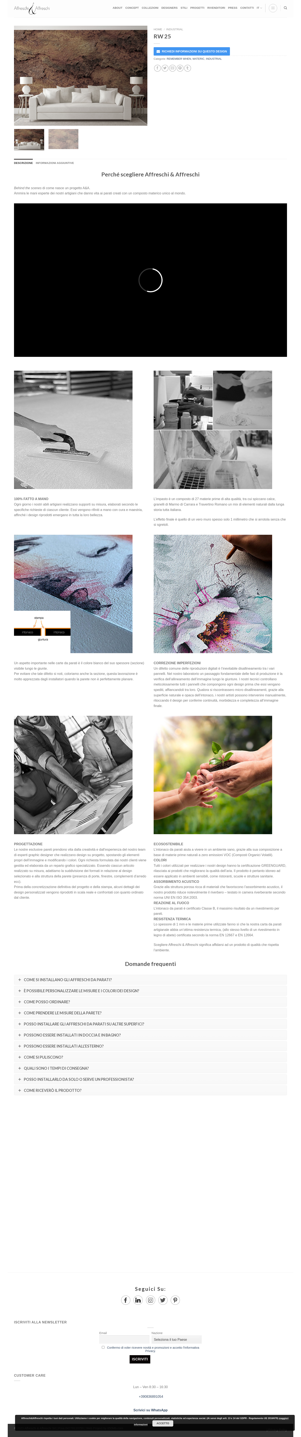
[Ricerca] (285, 8)
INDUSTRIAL (174, 29)
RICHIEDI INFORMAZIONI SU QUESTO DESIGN (194, 51)
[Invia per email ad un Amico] (172, 68)
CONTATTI (247, 7)
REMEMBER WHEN (179, 58)
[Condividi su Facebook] (157, 68)
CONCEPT (132, 7)
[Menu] (273, 8)
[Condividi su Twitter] (165, 68)
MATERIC (198, 58)
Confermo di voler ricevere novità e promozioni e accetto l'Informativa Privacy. (153, 1349)
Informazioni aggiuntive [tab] (55, 163)
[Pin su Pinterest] (180, 68)
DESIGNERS (169, 7)
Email (103, 1333)
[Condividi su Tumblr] (187, 68)
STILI (184, 7)
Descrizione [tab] (23, 163)
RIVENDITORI (216, 7)
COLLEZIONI (150, 7)
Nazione (157, 1333)
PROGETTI (197, 7)
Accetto (163, 1423)
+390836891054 (150, 1396)
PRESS (232, 7)
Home (158, 29)
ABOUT (117, 7)
